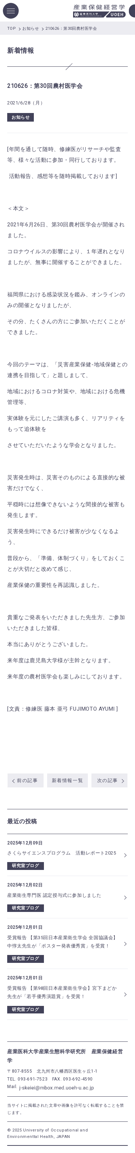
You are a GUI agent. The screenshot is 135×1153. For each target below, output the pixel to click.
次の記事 (107, 780)
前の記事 (27, 780)
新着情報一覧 (67, 780)
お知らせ (21, 117)
